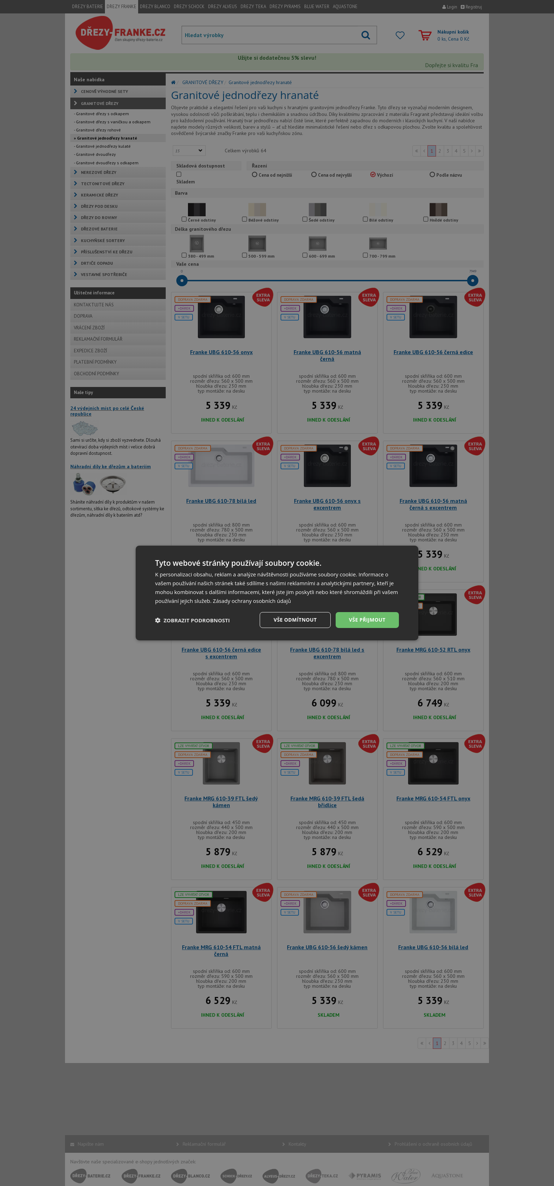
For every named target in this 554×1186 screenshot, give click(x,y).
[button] (192, 620)
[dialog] (277, 593)
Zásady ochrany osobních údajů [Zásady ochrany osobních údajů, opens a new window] (252, 600)
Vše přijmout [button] (367, 619)
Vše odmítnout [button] (295, 619)
